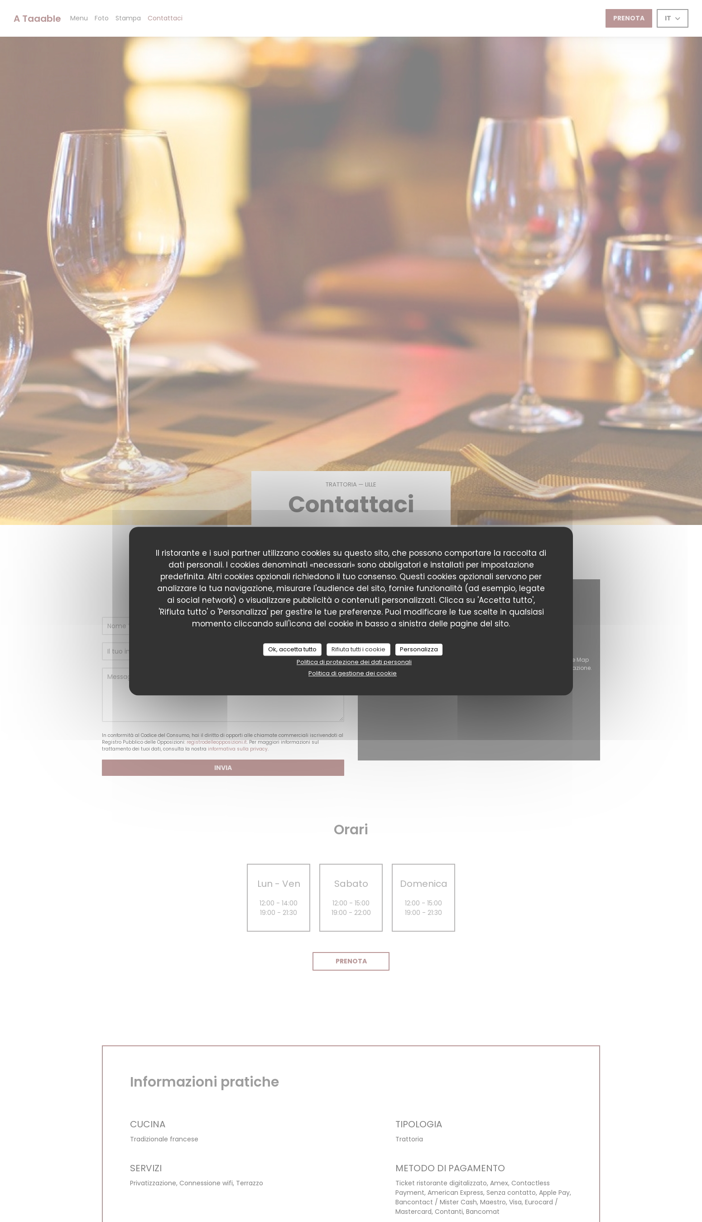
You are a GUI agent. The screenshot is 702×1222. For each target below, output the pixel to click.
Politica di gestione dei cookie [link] (352, 673)
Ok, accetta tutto (292, 649)
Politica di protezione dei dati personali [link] (354, 662)
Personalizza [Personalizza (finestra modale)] (419, 649)
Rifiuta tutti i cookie (358, 649)
